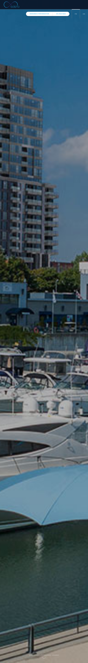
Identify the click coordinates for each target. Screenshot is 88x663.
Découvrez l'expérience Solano (44, 655)
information (39, 14)
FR (76, 14)
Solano (14, 4)
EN (84, 14)
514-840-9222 (61, 14)
